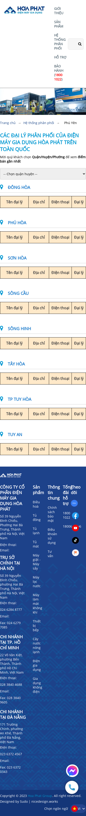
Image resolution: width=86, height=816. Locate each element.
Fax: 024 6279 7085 (10, 625)
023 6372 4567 (11, 754)
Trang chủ (8, 123)
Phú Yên (70, 123)
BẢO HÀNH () (58, 72)
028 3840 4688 (11, 684)
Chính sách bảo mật (52, 514)
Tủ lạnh (36, 530)
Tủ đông (37, 517)
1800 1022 (66, 515)
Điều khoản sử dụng (52, 536)
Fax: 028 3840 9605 (10, 700)
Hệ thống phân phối (38, 123)
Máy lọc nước (37, 581)
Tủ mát (36, 544)
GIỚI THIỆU (58, 10)
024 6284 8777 (11, 609)
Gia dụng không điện (37, 685)
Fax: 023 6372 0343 (10, 769)
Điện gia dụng (37, 665)
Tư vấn (50, 553)
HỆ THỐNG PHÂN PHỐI (60, 41)
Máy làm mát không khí (37, 603)
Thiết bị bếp (37, 625)
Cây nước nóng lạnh (37, 645)
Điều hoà (36, 504)
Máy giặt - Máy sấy (37, 561)
